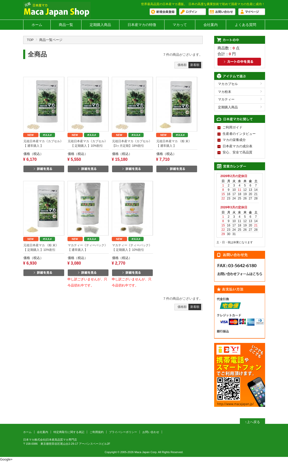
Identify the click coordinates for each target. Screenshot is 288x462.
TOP (30, 40)
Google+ (6, 459)
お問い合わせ (150, 432)
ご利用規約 (97, 432)
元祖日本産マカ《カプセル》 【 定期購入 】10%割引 (87, 143)
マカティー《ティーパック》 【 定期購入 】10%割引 (132, 247)
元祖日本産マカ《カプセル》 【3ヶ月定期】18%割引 (132, 143)
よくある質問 (245, 25)
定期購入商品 (100, 25)
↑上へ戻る (252, 422)
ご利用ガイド (232, 127)
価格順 (182, 65)
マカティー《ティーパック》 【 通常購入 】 (88, 247)
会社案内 (210, 25)
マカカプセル (228, 84)
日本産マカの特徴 (142, 25)
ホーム (37, 25)
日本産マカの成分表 (237, 146)
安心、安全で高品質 (237, 152)
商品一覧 (66, 25)
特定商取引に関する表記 (68, 432)
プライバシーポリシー (123, 432)
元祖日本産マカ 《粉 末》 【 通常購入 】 (176, 143)
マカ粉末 (224, 92)
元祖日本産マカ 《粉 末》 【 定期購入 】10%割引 (43, 247)
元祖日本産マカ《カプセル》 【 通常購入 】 (43, 143)
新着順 (194, 65)
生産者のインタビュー (239, 134)
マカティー (226, 99)
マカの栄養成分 (234, 140)
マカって (180, 25)
